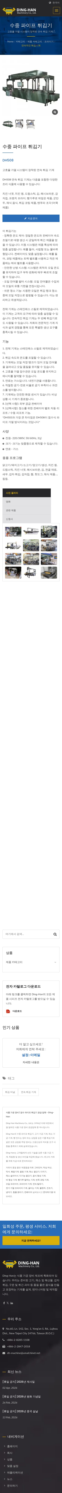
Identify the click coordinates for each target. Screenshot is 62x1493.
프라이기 (49, 41)
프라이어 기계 (25, 1184)
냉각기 (9, 1192)
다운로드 (14, 1011)
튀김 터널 (10, 1092)
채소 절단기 (34, 1171)
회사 (9, 1452)
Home (10, 41)
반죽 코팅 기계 (42, 1180)
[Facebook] (4, 1303)
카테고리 (20, 41)
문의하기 (47, 1192)
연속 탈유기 (38, 1184)
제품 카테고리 (34, 41)
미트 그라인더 (36, 1167)
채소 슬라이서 (12, 1175)
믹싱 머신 (47, 1167)
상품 (9, 1459)
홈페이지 (12, 1446)
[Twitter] (7, 1303)
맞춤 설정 (12, 1465)
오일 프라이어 (12, 1184)
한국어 (56, 2)
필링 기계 (24, 1171)
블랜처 (43, 1188)
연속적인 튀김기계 (31, 45)
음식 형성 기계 (39, 1175)
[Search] (27, 934)
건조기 (50, 1188)
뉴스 (9, 1479)
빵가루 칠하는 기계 (26, 1180)
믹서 (8, 1171)
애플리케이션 (15, 1472)
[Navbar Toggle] (56, 10)
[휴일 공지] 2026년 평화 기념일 (21, 1396)
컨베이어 (28, 1192)
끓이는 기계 (33, 1188)
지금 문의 (31, 218)
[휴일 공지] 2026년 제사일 (18, 1382)
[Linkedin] (12, 1303)
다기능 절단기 (25, 1175)
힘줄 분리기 (18, 1192)
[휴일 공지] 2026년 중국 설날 (20, 1411)
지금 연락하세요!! (31, 1240)
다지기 (43, 1171)
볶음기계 (15, 1171)
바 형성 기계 (11, 1180)
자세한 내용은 (31, 1062)
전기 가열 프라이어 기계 (16, 1188)
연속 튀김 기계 (28, 1092)
